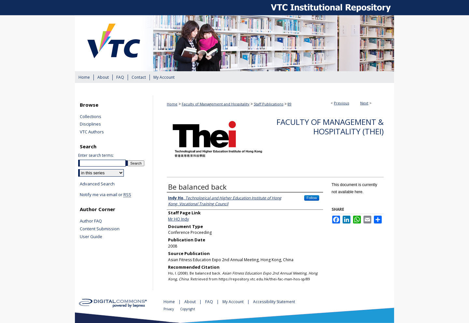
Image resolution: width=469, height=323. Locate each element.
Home (172, 103)
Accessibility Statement (274, 301)
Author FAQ (91, 221)
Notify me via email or (105, 194)
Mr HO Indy (178, 219)
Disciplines (90, 124)
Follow (311, 198)
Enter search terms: (96, 155)
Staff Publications (268, 103)
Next (364, 103)
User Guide (91, 236)
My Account (233, 301)
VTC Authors (92, 132)
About (190, 301)
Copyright (187, 309)
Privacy (169, 309)
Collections (90, 116)
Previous (341, 103)
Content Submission (100, 229)
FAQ (209, 301)
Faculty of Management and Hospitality (215, 103)
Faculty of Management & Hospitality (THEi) (330, 126)
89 (289, 103)
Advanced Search (97, 184)
